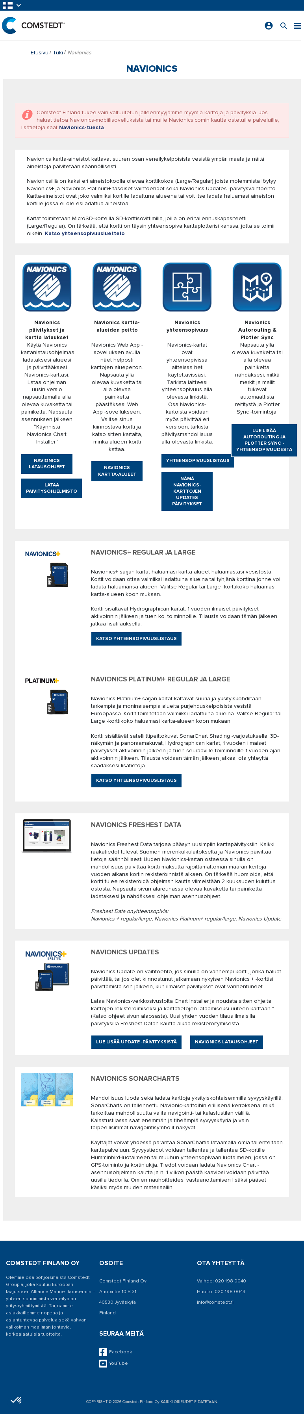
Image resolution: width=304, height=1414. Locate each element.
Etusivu (39, 52)
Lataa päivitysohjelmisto (51, 488)
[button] (12, 5)
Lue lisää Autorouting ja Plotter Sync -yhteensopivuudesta (264, 440)
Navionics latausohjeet (47, 464)
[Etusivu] (33, 25)
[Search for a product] (284, 25)
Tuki (58, 52)
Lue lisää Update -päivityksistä (136, 1042)
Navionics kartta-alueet (117, 471)
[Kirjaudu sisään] (268, 25)
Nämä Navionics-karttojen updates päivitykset (187, 491)
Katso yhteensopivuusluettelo (85, 233)
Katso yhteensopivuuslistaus (136, 639)
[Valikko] (297, 25)
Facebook (115, 1352)
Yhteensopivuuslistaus (198, 461)
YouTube (113, 1364)
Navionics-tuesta (81, 127)
